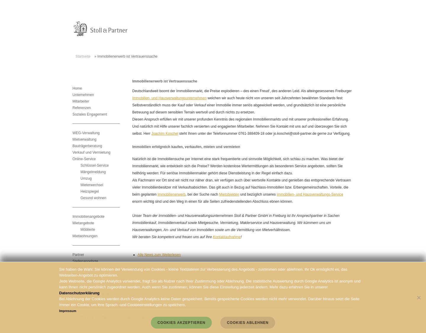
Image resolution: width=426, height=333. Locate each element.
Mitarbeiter (80, 101)
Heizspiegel (89, 191)
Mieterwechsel (91, 185)
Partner (78, 255)
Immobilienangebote (88, 217)
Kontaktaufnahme (227, 237)
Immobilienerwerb (171, 194)
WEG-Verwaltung (86, 133)
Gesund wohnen (93, 198)
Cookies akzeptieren (181, 323)
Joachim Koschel (164, 133)
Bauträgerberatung (87, 146)
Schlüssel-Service (94, 165)
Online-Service (84, 159)
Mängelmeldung (93, 172)
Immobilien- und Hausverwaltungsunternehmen (169, 98)
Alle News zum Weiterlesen (159, 255)
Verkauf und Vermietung (91, 152)
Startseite (83, 56)
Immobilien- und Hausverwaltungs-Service (310, 194)
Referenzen (81, 108)
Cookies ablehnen (248, 323)
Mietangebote (83, 223)
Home (77, 88)
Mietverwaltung (84, 139)
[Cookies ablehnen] (419, 297)
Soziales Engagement (89, 114)
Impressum (67, 311)
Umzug (86, 178)
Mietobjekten (229, 194)
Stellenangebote (85, 261)
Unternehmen (83, 95)
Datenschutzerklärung (79, 293)
